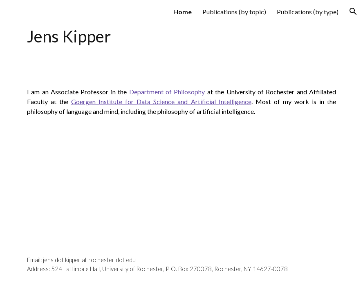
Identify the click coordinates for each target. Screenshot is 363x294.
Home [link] (182, 12)
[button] (353, 11)
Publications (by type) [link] (307, 12)
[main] (127, 37)
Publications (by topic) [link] (234, 12)
